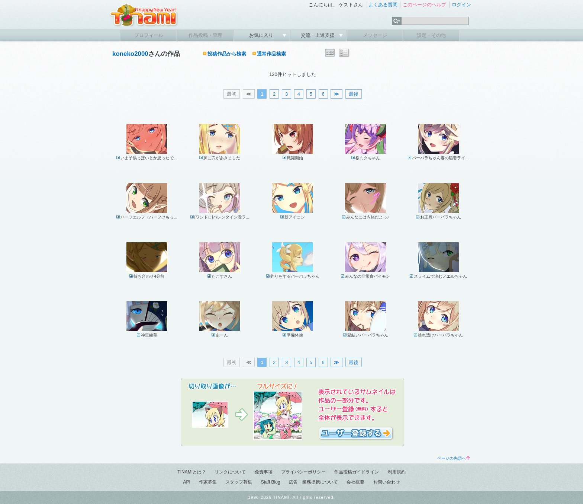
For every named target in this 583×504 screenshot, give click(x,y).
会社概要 (355, 482)
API (186, 482)
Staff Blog (270, 482)
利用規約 (397, 472)
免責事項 (264, 472)
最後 (353, 94)
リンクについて (230, 472)
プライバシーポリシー (303, 472)
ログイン (461, 4)
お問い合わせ (386, 482)
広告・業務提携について (313, 482)
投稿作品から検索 (226, 54)
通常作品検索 (271, 54)
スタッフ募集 (238, 482)
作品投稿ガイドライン (356, 472)
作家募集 (208, 482)
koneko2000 (130, 53)
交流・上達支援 (318, 35)
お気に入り (262, 35)
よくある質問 (382, 4)
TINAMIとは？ (191, 472)
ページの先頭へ (453, 458)
